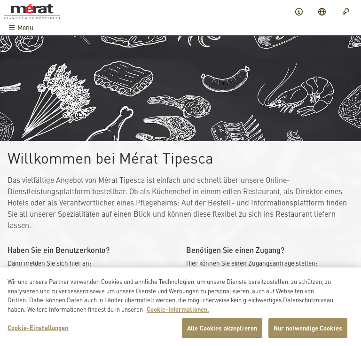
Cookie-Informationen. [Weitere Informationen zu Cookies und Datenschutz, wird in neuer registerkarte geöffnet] (178, 310)
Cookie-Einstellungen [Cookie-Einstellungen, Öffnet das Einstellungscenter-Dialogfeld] (38, 329)
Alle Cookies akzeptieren (222, 329)
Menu (20, 27)
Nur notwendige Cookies (308, 329)
